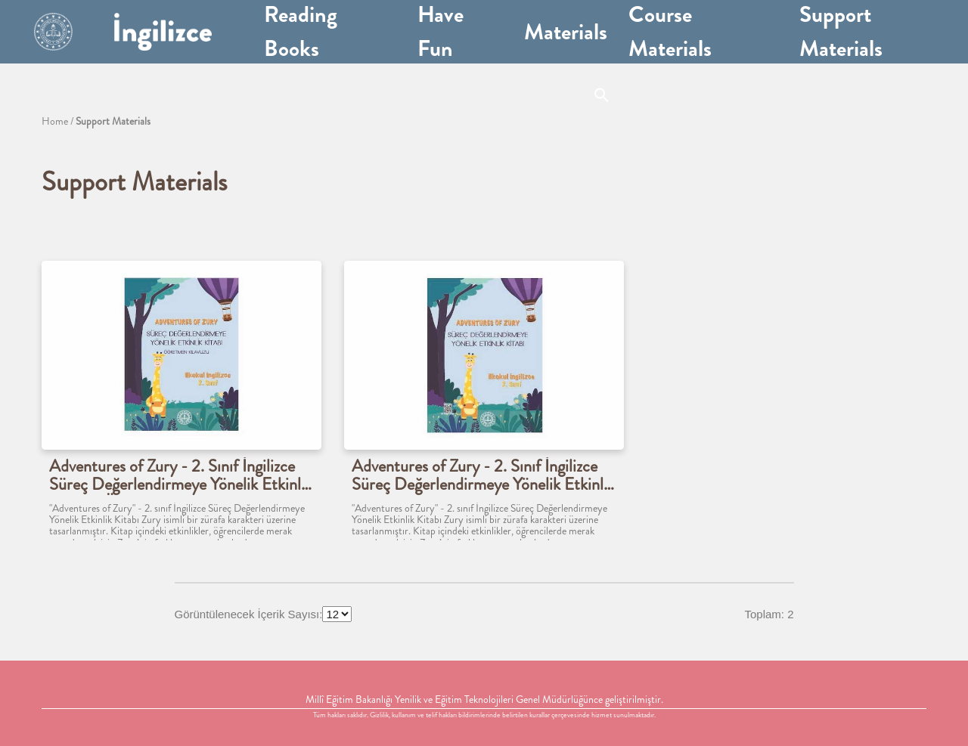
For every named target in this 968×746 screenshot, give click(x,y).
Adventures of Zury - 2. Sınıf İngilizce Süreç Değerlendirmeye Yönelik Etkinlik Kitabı (483, 476)
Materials (565, 32)
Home (55, 120)
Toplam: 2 (768, 614)
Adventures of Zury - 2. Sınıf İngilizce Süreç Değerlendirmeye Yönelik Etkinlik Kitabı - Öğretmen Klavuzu (180, 476)
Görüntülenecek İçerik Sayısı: (249, 614)
